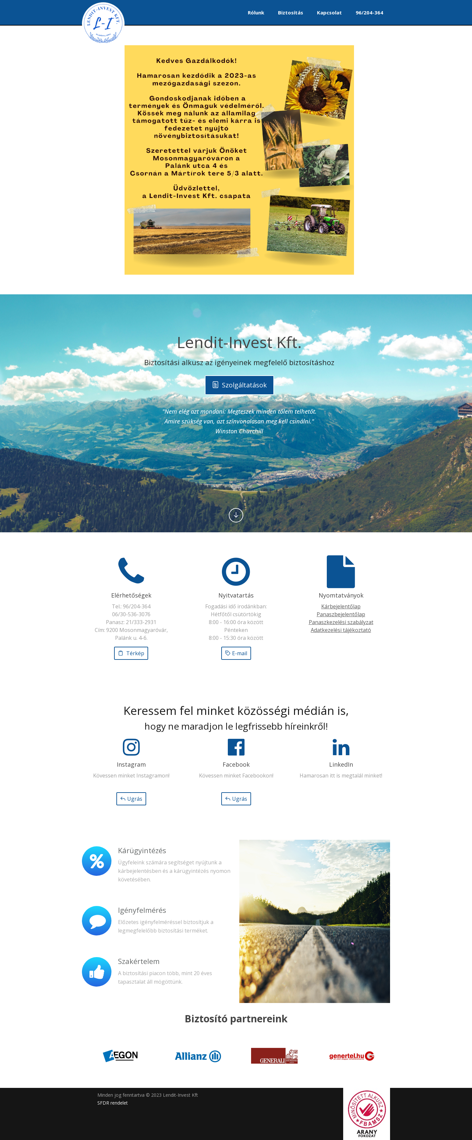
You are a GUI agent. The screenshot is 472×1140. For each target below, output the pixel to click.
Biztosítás (290, 12)
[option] (120, 1055)
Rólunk (256, 12)
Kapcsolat (329, 12)
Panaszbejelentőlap (341, 614)
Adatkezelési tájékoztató (341, 630)
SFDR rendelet (112, 1103)
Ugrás (131, 798)
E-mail (236, 653)
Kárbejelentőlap (341, 606)
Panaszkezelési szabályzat (341, 622)
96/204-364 (369, 12)
